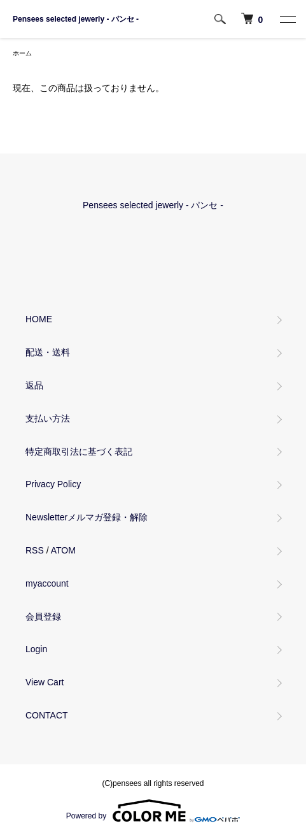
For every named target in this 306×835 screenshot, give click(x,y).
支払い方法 (47, 418)
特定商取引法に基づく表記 (78, 451)
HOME (38, 319)
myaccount (47, 583)
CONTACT (46, 715)
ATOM (63, 550)
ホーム (22, 53)
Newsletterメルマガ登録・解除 (86, 517)
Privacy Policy (53, 484)
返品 (34, 385)
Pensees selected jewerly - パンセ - (76, 19)
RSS (34, 550)
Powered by (153, 810)
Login (36, 649)
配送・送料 (47, 352)
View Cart (44, 682)
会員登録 (43, 616)
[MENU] (287, 19)
